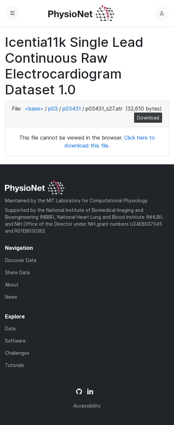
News (11, 297)
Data (10, 328)
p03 (53, 108)
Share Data (17, 272)
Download (148, 117)
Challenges (17, 353)
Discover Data (20, 260)
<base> (34, 108)
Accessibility (87, 406)
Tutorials (14, 365)
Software (15, 340)
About (11, 284)
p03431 (71, 108)
